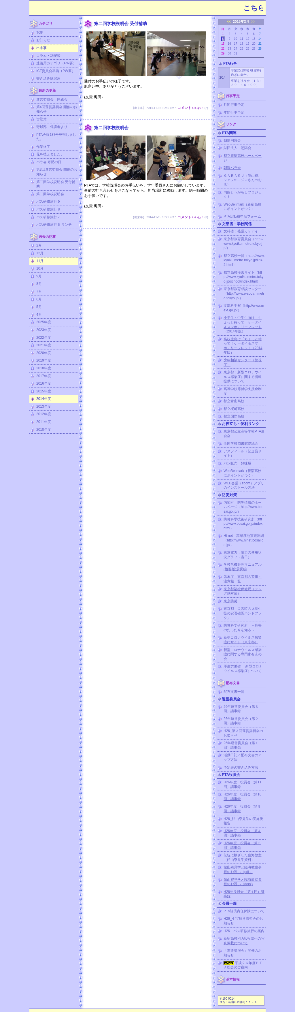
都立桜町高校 (234, 409)
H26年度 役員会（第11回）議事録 (242, 784)
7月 (39, 291)
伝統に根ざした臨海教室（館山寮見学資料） (243, 857)
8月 (39, 284)
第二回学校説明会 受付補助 (55, 184)
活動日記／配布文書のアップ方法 (243, 757)
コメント (184, 108)
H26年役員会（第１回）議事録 (244, 894)
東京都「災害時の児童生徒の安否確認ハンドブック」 (243, 613)
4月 (39, 315)
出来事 (41, 48)
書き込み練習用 (48, 78)
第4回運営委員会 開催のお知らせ (56, 109)
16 (229, 43)
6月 (39, 299)
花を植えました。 (50, 154)
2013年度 (43, 407)
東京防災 (230, 601)
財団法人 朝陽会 (237, 148)
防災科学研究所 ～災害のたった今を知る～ (243, 627)
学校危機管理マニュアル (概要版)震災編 (243, 567)
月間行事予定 (234, 105)
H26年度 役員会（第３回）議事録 (242, 845)
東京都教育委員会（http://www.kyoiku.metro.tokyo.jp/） (243, 243)
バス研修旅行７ (48, 217)
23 (229, 48)
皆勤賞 (41, 119)
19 (247, 43)
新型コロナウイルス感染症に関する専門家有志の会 (243, 654)
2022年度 (43, 338)
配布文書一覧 (234, 692)
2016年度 (43, 383)
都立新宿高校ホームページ (243, 158)
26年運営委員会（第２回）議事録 (241, 721)
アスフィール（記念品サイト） (243, 453)
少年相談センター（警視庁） (243, 362)
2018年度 (43, 368)
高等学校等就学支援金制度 (243, 391)
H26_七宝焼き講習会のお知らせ (243, 921)
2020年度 (43, 353)
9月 (39, 276)
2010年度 (43, 430)
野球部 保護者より (51, 127)
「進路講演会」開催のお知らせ (243, 953)
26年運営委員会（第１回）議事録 (241, 745)
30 (229, 53)
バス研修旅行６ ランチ (54, 225)
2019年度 (43, 360)
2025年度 (43, 322)
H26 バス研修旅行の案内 (244, 931)
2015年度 (43, 391)
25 (241, 48)
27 (253, 48)
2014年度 (43, 399)
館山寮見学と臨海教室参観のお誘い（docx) (243, 882)
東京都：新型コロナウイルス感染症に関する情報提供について (243, 376)
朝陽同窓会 (232, 140)
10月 (40, 268)
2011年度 (43, 422)
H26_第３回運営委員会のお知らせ (243, 733)
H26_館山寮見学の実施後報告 (243, 821)
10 (235, 38)
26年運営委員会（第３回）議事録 (241, 709)
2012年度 (43, 414)
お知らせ (43, 40)
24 (235, 48)
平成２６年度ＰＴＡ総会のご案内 (243, 965)
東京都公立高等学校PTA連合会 (244, 433)
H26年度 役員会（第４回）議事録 (242, 833)
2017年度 (43, 376)
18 (241, 43)
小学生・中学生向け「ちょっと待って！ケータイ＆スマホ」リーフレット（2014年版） (243, 324)
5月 (39, 307)
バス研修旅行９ (48, 202)
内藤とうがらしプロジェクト (243, 194)
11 (241, 38)
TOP (39, 33)
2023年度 (43, 330)
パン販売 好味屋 (237, 463)
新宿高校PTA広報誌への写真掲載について (244, 940)
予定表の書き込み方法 (241, 767)
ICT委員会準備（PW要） (55, 71)
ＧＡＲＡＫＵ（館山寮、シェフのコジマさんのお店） (243, 180)
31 (235, 53)
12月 (40, 253)
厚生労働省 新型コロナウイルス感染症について (243, 668)
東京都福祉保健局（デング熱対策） (243, 591)
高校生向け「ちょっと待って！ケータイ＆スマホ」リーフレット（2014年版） (243, 346)
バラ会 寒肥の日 (48, 162)
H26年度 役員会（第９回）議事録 (242, 808)
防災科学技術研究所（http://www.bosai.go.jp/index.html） (244, 523)
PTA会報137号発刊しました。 (56, 137)
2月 (39, 245)
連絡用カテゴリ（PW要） (56, 63)
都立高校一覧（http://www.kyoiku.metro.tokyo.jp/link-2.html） (244, 260)
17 (235, 43)
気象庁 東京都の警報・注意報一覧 (243, 579)
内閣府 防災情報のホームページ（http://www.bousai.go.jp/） (244, 507)
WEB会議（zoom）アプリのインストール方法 (244, 485)
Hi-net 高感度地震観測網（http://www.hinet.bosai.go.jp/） (244, 540)
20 (253, 43)
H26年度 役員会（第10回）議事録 (242, 796)
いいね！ (198, 108)
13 (253, 38)
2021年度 (43, 345)
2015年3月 (241, 22)
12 (247, 38)
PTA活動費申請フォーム (242, 217)
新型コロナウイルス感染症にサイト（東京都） (243, 639)
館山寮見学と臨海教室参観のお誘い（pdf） (243, 869)
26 (247, 48)
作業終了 (43, 147)
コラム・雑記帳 (48, 56)
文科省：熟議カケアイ (241, 231)
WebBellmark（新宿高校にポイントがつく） (242, 206)
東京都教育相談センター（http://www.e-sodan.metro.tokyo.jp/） (244, 293)
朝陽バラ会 (232, 168)
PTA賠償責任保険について (244, 911)
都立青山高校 (234, 401)
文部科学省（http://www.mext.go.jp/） (244, 308)
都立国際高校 (234, 416)
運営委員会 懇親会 (51, 99)
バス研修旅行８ (48, 209)
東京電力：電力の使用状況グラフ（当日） (243, 554)
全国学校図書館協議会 (241, 443)
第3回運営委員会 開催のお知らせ (56, 172)
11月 (40, 261)
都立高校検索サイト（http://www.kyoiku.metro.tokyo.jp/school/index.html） (244, 276)
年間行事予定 (234, 112)
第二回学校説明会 (50, 194)
